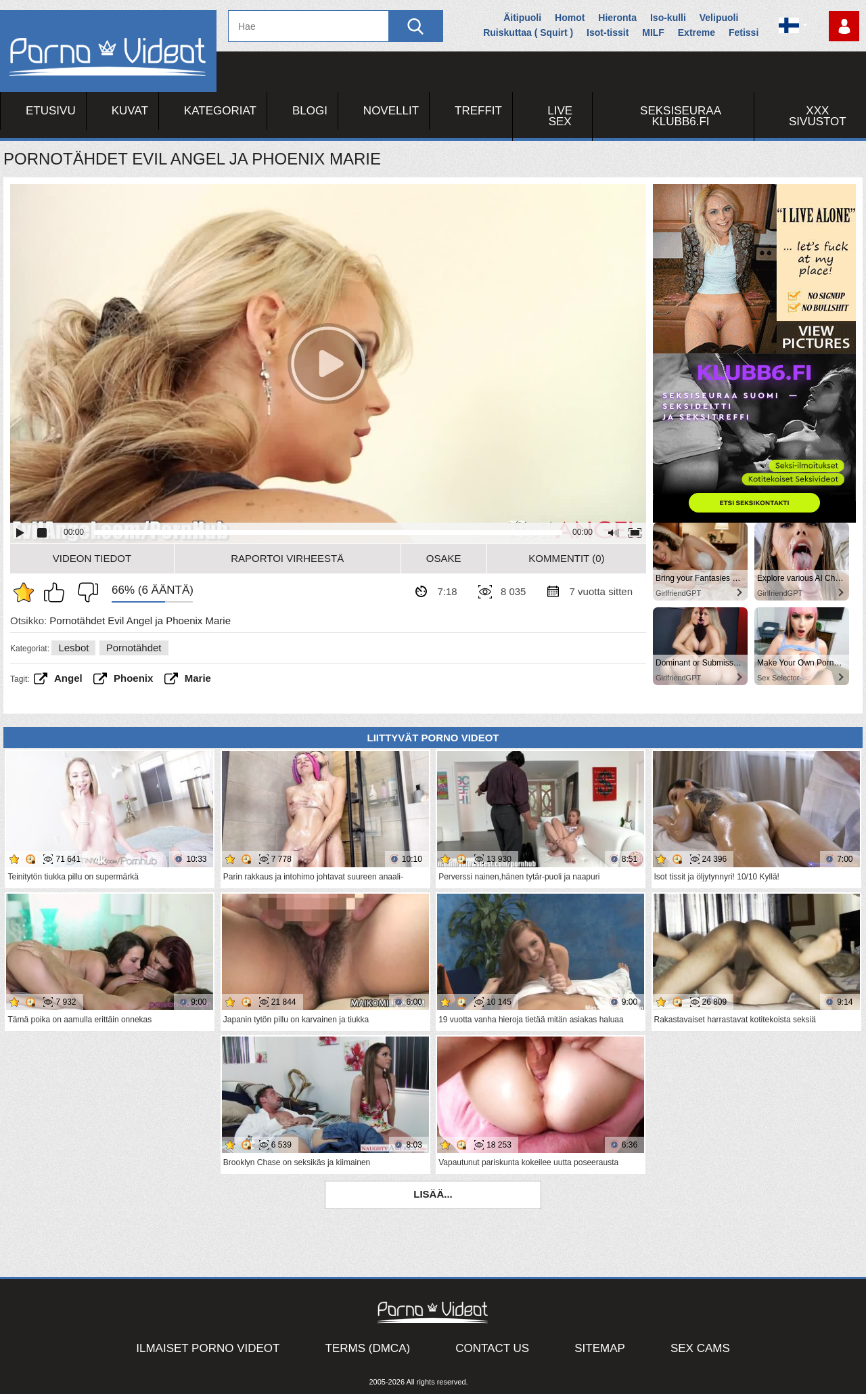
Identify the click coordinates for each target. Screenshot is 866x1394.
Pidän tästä (57, 592)
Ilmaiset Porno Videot (207, 1348)
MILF (653, 32)
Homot (570, 17)
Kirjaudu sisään (844, 26)
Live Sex (559, 116)
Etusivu (51, 110)
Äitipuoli (522, 17)
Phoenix (133, 678)
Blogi (309, 110)
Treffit (478, 110)
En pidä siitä (84, 592)
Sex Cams (700, 1348)
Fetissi (743, 32)
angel (68, 678)
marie (198, 678)
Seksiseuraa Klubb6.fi (680, 116)
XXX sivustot (817, 116)
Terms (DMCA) (368, 1348)
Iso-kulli (668, 17)
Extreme (696, 32)
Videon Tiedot (92, 558)
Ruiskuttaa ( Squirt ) (528, 32)
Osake (443, 558)
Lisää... (433, 1194)
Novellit (391, 110)
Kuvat (130, 110)
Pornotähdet (134, 647)
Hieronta (617, 17)
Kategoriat (220, 110)
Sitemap (599, 1348)
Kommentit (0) (566, 558)
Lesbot (73, 647)
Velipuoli (719, 17)
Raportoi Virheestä (287, 558)
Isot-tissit (608, 32)
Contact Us (492, 1348)
